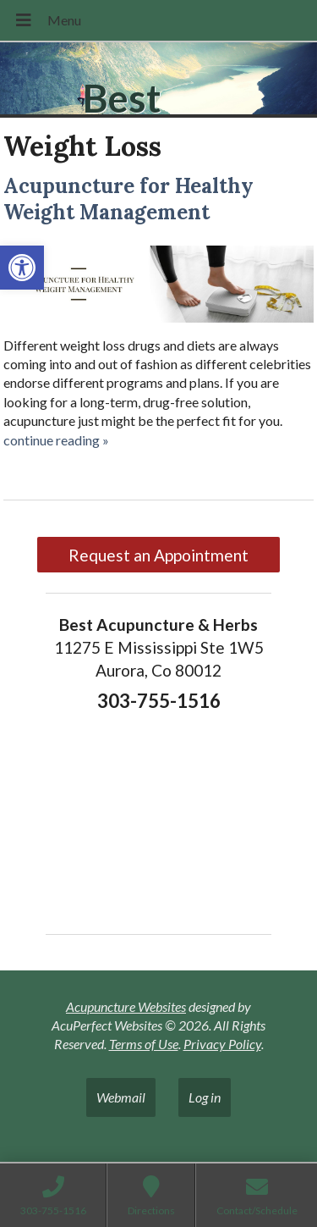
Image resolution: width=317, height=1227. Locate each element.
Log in (205, 1097)
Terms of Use (143, 1044)
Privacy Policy (222, 1044)
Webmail (120, 1097)
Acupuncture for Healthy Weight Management (128, 199)
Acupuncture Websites (126, 1006)
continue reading (56, 440)
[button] (22, 268)
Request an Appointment (158, 555)
